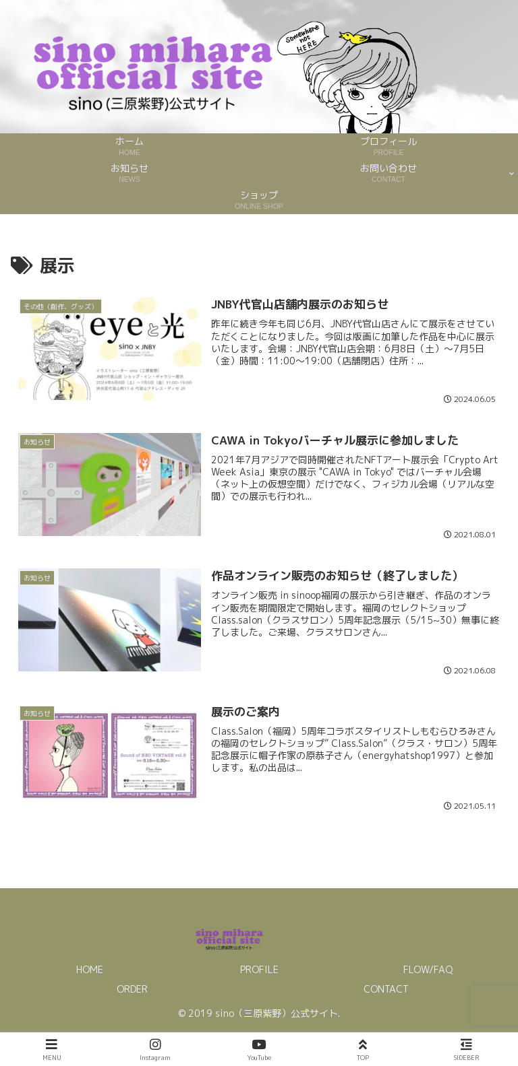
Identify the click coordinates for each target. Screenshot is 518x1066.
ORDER (132, 988)
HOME (89, 969)
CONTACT (386, 988)
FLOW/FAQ (428, 969)
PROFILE (259, 969)
